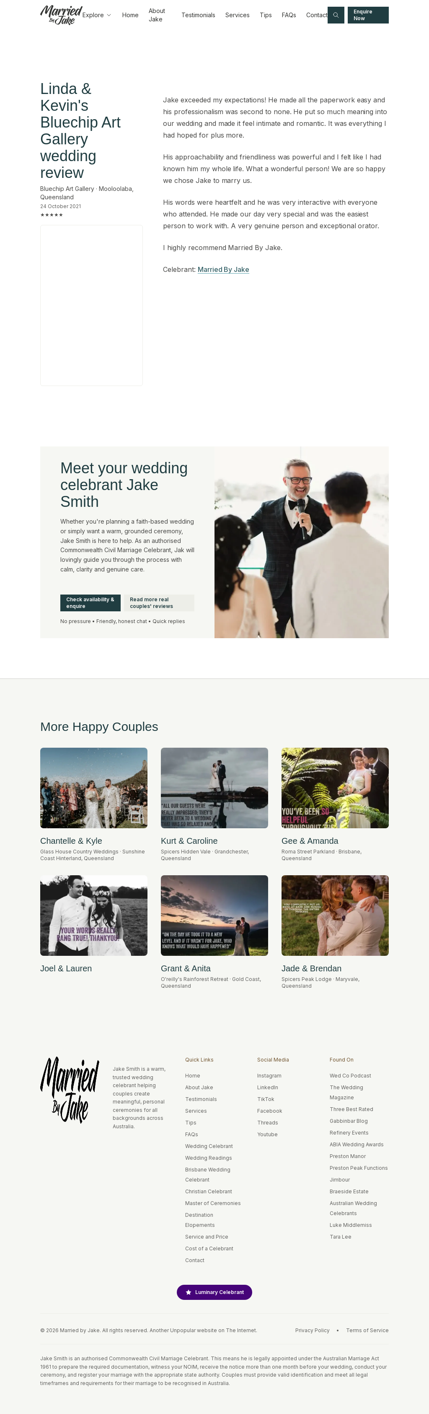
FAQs (289, 14)
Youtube (267, 1134)
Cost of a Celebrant (209, 1248)
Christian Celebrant (208, 1191)
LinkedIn (267, 1087)
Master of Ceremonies (213, 1203)
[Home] (61, 15)
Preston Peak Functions (359, 1168)
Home (130, 14)
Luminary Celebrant (214, 1292)
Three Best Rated (351, 1109)
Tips (266, 14)
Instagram (269, 1075)
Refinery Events (349, 1133)
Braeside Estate (349, 1191)
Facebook (269, 1111)
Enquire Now (363, 14)
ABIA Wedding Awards (357, 1144)
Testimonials (198, 14)
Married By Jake (223, 269)
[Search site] (336, 15)
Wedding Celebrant (209, 1146)
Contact (317, 14)
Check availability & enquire (90, 602)
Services (237, 14)
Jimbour (340, 1180)
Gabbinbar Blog (349, 1121)
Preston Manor (348, 1156)
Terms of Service (367, 1330)
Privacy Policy (312, 1330)
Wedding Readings (208, 1158)
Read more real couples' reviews (151, 602)
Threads (267, 1122)
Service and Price (206, 1237)
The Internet (241, 1330)
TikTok (265, 1099)
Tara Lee (340, 1237)
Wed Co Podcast (350, 1075)
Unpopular (183, 1330)
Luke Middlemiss (351, 1225)
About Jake (157, 15)
